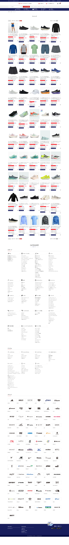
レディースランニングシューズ (53, 307)
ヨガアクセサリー (23, 323)
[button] (60, 29)
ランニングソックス (51, 312)
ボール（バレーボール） (52, 294)
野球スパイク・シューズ (38, 274)
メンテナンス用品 (37, 283)
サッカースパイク (10, 377)
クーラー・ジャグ (37, 337)
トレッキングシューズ (51, 327)
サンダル (9, 396)
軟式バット (36, 270)
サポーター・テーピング (52, 367)
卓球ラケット (23, 290)
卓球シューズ (23, 293)
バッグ (49, 325)
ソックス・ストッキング (38, 285)
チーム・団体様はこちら (50, 3)
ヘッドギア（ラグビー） (24, 308)
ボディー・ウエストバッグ (24, 377)
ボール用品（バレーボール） (52, 295)
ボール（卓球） (23, 295)
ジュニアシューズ (23, 346)
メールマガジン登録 (24, 538)
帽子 (49, 331)
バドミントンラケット (10, 290)
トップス (9, 362)
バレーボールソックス (38, 379)
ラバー (22, 292)
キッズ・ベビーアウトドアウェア (53, 323)
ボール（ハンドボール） (11, 308)
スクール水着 (37, 308)
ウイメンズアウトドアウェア (52, 322)
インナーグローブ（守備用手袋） (39, 279)
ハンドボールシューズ (11, 394)
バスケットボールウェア (38, 292)
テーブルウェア (37, 342)
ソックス (50, 275)
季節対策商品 (50, 363)
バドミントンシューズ (40, 6)
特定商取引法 (23, 539)
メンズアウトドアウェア (52, 321)
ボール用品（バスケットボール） (39, 295)
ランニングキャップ (51, 313)
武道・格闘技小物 (10, 339)
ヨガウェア (22, 321)
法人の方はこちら (10, 536)
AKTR (43, 6)
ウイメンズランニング (10, 375)
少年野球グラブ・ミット (38, 266)
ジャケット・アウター (10, 363)
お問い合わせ (23, 537)
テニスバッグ (50, 271)
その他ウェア (9, 366)
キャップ (22, 342)
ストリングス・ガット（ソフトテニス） (53, 279)
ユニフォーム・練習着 (38, 278)
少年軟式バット (37, 271)
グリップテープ (51, 267)
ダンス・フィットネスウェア (24, 325)
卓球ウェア (22, 294)
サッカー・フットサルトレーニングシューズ (13, 380)
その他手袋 (36, 280)
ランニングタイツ (51, 311)
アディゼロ (32, 6)
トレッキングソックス (38, 380)
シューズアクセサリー (24, 270)
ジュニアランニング (10, 376)
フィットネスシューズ (10, 391)
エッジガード (50, 269)
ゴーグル (36, 311)
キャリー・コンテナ (37, 336)
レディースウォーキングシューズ (12, 322)
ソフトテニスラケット (51, 265)
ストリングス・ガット (10, 292)
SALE (11, 11)
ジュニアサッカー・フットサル (25, 267)
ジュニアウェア (23, 339)
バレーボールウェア (51, 292)
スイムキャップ (37, 309)
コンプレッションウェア (24, 340)
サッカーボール (23, 275)
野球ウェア (36, 275)
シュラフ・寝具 (37, 340)
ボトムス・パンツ (10, 365)
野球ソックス (36, 376)
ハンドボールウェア (10, 307)
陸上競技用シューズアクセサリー (12, 265)
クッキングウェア (37, 339)
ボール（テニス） (51, 276)
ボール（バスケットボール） (38, 294)
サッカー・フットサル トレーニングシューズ (27, 266)
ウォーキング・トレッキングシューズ (12, 395)
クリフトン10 (35, 6)
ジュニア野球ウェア (37, 276)
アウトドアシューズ (51, 326)
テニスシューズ (51, 270)
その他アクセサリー (10, 269)
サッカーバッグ (23, 278)
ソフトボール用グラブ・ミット (39, 267)
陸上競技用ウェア (10, 266)
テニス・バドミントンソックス (39, 375)
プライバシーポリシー (24, 540)
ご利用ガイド (41, 3)
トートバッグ (23, 375)
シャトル (9, 295)
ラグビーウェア (23, 307)
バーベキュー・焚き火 (38, 345)
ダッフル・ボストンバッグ (24, 379)
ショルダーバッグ (23, 376)
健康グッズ (36, 322)
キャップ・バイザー (51, 274)
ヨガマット (22, 322)
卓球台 (22, 298)
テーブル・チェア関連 (38, 341)
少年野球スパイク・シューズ (11, 385)
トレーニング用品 (37, 321)
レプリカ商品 (23, 274)
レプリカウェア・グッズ (38, 293)
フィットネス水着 (37, 307)
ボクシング (9, 337)
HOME (9, 11)
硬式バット (36, 269)
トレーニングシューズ (24, 269)
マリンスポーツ (37, 313)
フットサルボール (23, 276)
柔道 (8, 336)
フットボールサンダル (24, 271)
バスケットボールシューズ (38, 290)
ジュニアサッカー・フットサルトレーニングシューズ (14, 382)
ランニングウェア (51, 309)
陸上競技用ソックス (10, 267)
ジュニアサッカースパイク (24, 265)
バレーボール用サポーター (52, 293)
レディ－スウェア (23, 337)
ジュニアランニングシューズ (52, 308)
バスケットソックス (37, 377)
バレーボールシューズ (52, 290)
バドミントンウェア (10, 294)
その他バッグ (23, 380)
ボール (49, 362)
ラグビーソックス (37, 381)
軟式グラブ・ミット (37, 265)
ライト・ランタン (37, 349)
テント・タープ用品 (37, 344)
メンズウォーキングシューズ (11, 321)
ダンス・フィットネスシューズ (25, 326)
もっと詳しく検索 (26, 6)
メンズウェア (23, 336)
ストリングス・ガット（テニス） (52, 266)
